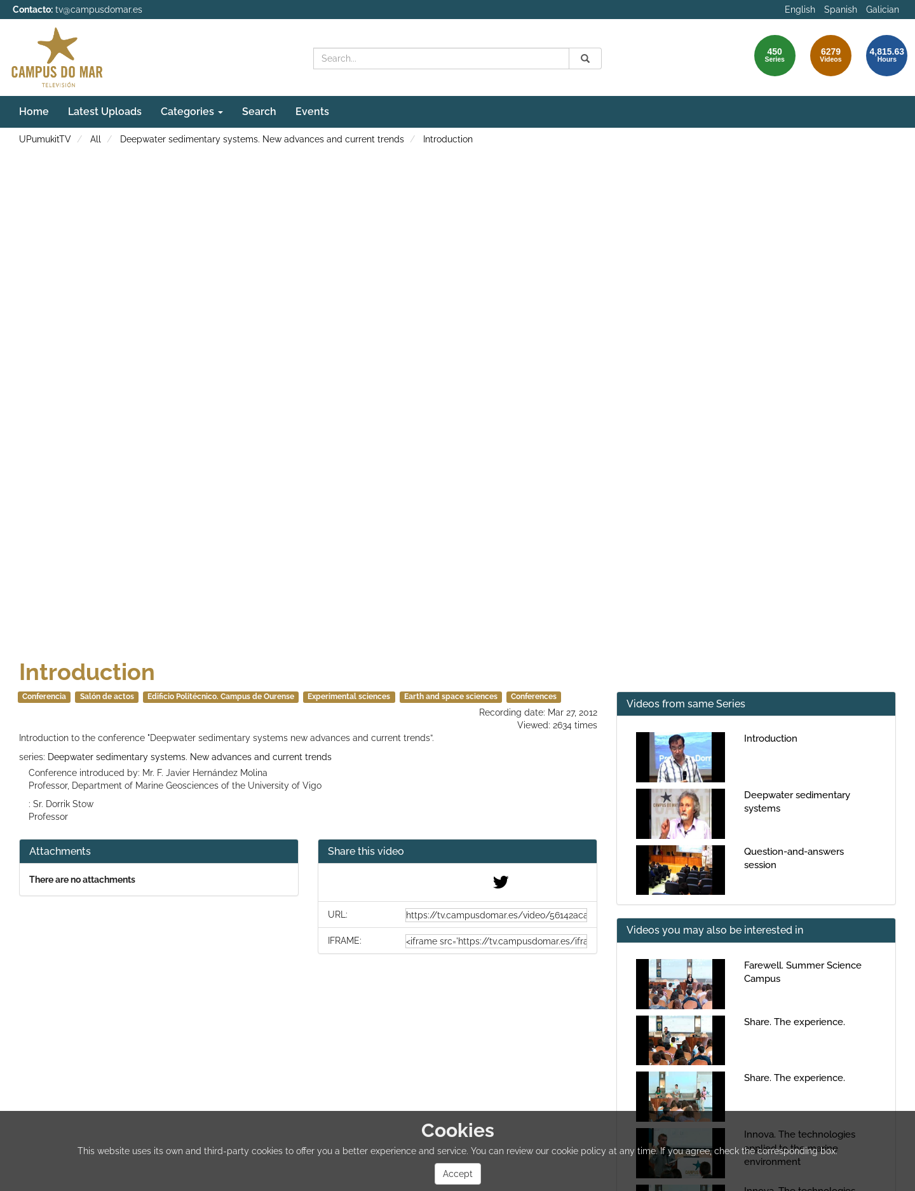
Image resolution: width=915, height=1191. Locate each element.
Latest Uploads (105, 111)
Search (259, 111)
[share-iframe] (496, 941)
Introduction (448, 139)
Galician (882, 9)
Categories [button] (192, 111)
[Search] (585, 58)
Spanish (840, 9)
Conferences (534, 696)
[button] (457, 852)
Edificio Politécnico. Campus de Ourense (220, 696)
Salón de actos (107, 696)
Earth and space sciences (451, 696)
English (800, 9)
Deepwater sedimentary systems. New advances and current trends (262, 139)
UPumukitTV (45, 139)
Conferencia (44, 696)
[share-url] (496, 915)
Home (34, 111)
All (95, 139)
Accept (458, 1174)
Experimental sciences (349, 696)
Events (312, 111)
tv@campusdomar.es (98, 9)
